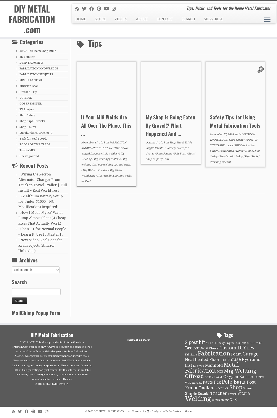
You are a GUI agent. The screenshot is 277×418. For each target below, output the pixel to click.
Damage (171, 148)
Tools (255, 156)
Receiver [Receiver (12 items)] (222, 388)
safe (231, 156)
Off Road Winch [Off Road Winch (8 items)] (213, 377)
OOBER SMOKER (30, 103)
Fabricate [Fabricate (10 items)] (191, 354)
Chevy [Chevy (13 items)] (214, 348)
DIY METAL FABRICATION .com (32, 19)
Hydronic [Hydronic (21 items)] (251, 359)
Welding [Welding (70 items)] (198, 398)
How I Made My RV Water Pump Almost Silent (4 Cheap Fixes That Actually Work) (42, 218)
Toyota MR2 (27, 150)
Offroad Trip (28, 91)
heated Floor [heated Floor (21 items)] (207, 359)
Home (240, 150)
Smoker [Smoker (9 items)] (248, 388)
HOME (80, 19)
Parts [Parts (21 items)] (208, 382)
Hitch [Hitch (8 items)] (223, 360)
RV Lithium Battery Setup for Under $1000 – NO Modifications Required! (40, 201)
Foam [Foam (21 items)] (236, 354)
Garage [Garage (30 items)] (250, 354)
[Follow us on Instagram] (115, 8)
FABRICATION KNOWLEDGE (38, 68)
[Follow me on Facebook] (93, 8)
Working (215, 162)
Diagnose (96, 153)
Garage (183, 148)
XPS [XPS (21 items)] (233, 399)
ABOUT (142, 19)
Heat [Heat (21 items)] (189, 359)
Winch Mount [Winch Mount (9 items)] (220, 400)
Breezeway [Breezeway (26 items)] (196, 347)
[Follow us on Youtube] (108, 8)
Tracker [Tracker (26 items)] (218, 393)
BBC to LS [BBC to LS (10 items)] (256, 343)
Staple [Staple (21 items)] (191, 393)
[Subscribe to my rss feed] (78, 8)
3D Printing (27, 56)
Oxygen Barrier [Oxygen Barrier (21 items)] (238, 376)
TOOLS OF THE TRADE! (35, 144)
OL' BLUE (25, 97)
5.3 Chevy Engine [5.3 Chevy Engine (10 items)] (223, 343)
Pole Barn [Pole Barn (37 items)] (234, 382)
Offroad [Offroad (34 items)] (194, 376)
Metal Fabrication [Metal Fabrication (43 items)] (212, 368)
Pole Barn (180, 153)
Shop (149, 159)
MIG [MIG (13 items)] (220, 371)
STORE (100, 19)
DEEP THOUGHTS (31, 62)
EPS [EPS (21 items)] (250, 348)
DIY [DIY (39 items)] (241, 348)
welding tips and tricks (118, 175)
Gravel (150, 153)
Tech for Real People (33, 138)
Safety (239, 156)
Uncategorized (29, 156)
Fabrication (227, 150)
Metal (223, 156)
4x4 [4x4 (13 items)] (208, 343)
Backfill (160, 148)
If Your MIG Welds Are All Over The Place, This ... (106, 125)
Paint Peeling (164, 153)
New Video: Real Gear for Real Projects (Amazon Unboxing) (40, 245)
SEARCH (188, 19)
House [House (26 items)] (234, 359)
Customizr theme (182, 411)
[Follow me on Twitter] (85, 8)
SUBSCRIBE (213, 19)
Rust (191, 153)
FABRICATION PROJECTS (36, 74)
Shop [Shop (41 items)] (235, 387)
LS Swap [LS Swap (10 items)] (198, 365)
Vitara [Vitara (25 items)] (243, 393)
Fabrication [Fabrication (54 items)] (214, 353)
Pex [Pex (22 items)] (217, 382)
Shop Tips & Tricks (32, 121)
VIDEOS (120, 19)
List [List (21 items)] (188, 365)
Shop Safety (27, 115)
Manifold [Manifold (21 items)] (214, 365)
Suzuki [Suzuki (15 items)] (203, 394)
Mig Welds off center (95, 170)
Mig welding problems (107, 159)
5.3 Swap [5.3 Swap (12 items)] (242, 343)
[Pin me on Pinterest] (100, 8)
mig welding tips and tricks (114, 164)
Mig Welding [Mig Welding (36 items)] (240, 371)
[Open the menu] (267, 20)
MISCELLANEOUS (31, 80)
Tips (100, 175)
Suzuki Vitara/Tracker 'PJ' (36, 132)
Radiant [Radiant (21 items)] (207, 388)
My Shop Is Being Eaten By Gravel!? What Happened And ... (170, 125)
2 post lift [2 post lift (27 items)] (195, 342)
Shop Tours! (27, 127)
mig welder (110, 153)
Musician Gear (28, 86)
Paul (87, 181)
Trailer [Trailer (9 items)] (232, 393)
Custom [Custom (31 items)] (228, 347)
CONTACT (165, 19)
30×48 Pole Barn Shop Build (37, 51)
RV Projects (26, 109)
